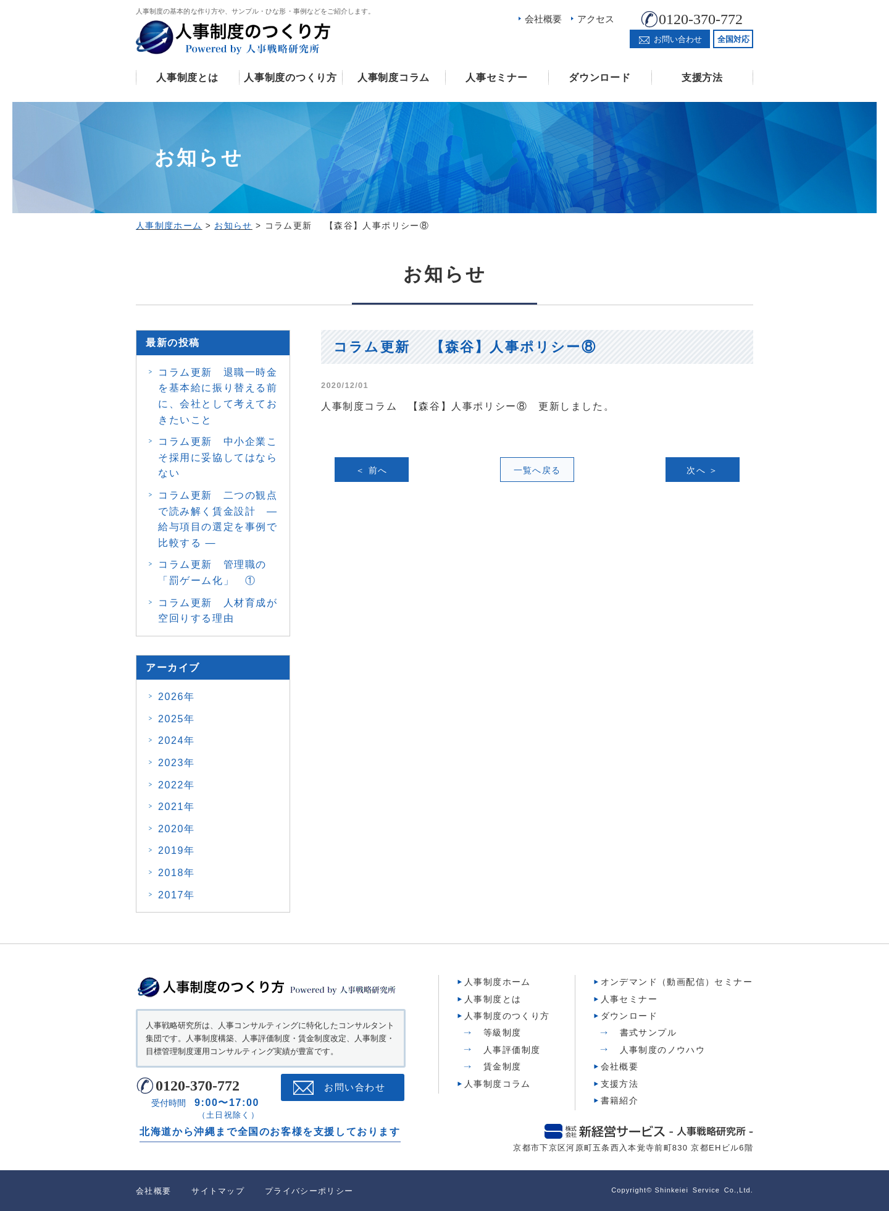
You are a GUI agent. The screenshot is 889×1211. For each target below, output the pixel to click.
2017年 (176, 895)
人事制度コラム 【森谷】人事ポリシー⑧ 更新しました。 (467, 406)
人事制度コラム (393, 77)
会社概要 (543, 19)
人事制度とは (187, 77)
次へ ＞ (703, 470)
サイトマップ (217, 1191)
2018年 (176, 872)
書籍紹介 (620, 1100)
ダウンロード (599, 77)
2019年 (176, 850)
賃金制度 (502, 1066)
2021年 (176, 806)
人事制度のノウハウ (663, 1050)
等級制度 (502, 1032)
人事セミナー (496, 77)
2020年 (176, 829)
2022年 (176, 785)
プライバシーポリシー (309, 1191)
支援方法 (702, 77)
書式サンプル (648, 1032)
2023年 (176, 762)
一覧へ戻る (537, 470)
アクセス (595, 19)
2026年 (176, 696)
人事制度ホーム (497, 982)
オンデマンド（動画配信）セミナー (677, 982)
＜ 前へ (372, 470)
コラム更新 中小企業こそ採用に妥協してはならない (218, 457)
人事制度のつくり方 (290, 77)
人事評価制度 (511, 1050)
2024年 (176, 740)
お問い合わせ (354, 1087)
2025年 (176, 719)
